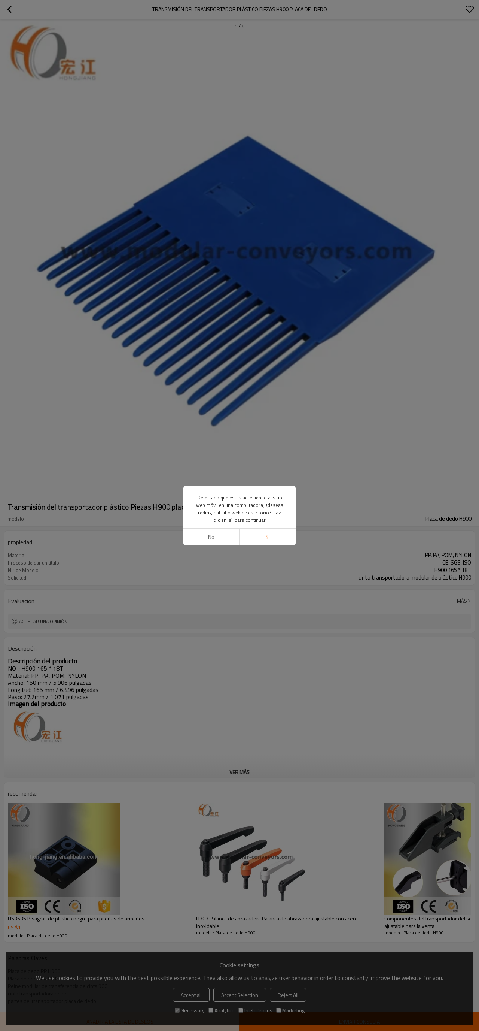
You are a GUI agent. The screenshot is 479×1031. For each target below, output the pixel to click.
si (267, 537)
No (211, 537)
